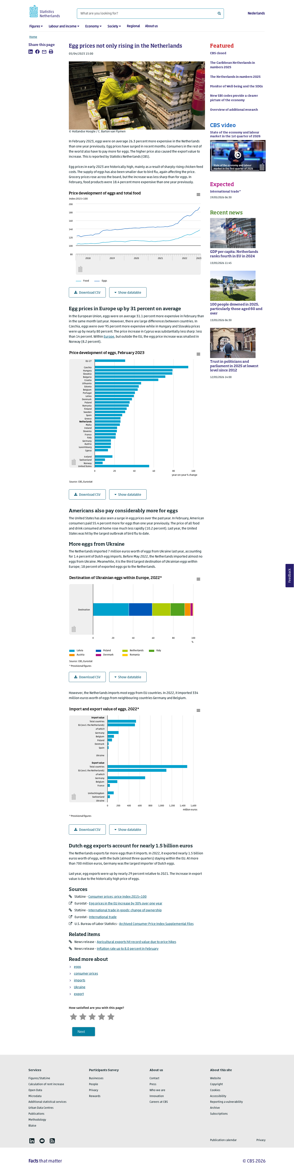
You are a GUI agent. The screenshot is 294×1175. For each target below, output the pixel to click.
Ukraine (79, 987)
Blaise (32, 1125)
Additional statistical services (47, 1102)
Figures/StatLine (39, 1078)
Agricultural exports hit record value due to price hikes (136, 942)
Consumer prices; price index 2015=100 (117, 897)
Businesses (96, 1078)
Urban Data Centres (41, 1108)
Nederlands (256, 13)
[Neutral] (92, 1016)
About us (151, 26)
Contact (154, 1078)
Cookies (215, 1090)
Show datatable (127, 292)
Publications (36, 1114)
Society (112, 26)
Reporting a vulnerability (226, 1102)
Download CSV (87, 292)
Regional (133, 26)
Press (153, 1084)
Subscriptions (219, 1114)
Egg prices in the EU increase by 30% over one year (125, 903)
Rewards (94, 1096)
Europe (109, 336)
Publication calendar (223, 1140)
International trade (103, 917)
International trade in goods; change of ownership (125, 910)
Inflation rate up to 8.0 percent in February (127, 949)
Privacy (93, 1090)
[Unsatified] (83, 1016)
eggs (77, 967)
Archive (215, 1108)
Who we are (157, 1090)
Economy (92, 26)
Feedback (289, 576)
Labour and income (62, 26)
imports (79, 980)
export (79, 994)
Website (215, 1078)
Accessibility (218, 1096)
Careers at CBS (159, 1102)
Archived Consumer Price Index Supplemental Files (156, 924)
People (93, 1084)
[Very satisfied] (111, 1016)
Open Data (35, 1090)
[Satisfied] (101, 1016)
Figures (34, 26)
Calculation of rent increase (46, 1084)
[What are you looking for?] (150, 13)
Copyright (216, 1084)
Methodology (37, 1119)
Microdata (34, 1096)
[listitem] (30, 51)
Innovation (157, 1096)
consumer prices (86, 973)
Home (33, 37)
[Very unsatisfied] (73, 1016)
